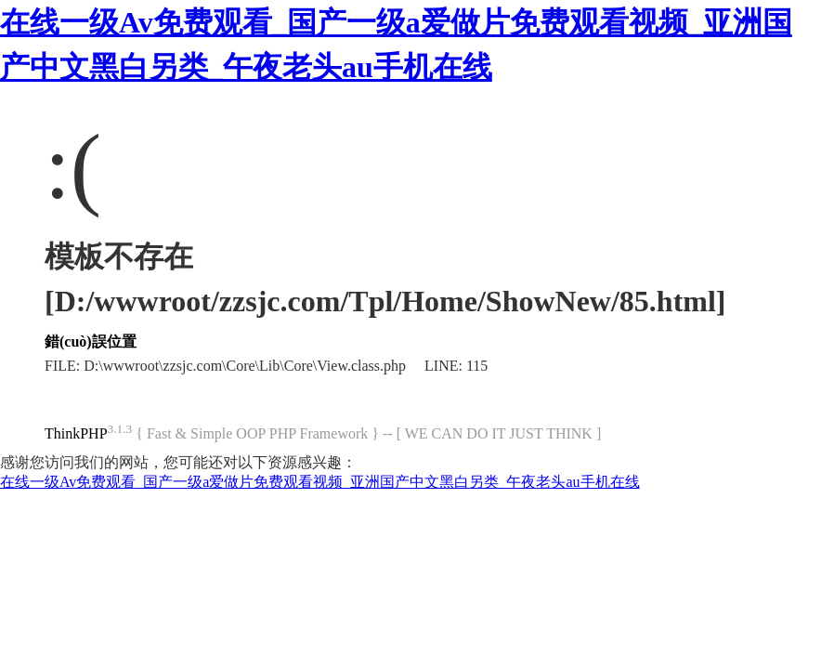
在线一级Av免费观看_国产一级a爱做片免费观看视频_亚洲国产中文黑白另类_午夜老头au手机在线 (320, 482)
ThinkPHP (76, 433)
